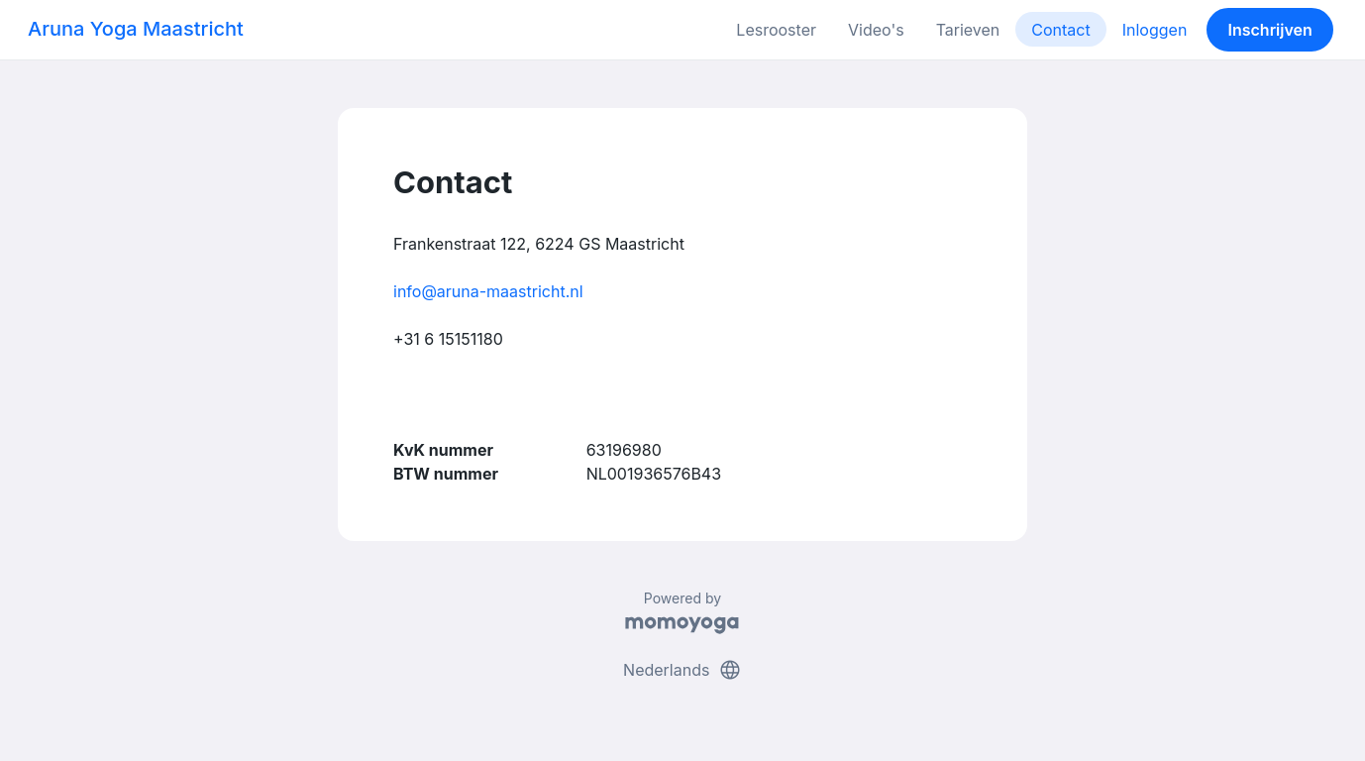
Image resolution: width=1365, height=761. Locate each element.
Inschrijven (1270, 30)
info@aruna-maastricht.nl (488, 291)
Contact (1060, 30)
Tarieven (968, 30)
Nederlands (682, 670)
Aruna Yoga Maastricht (136, 29)
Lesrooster (776, 30)
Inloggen (1155, 30)
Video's (876, 30)
